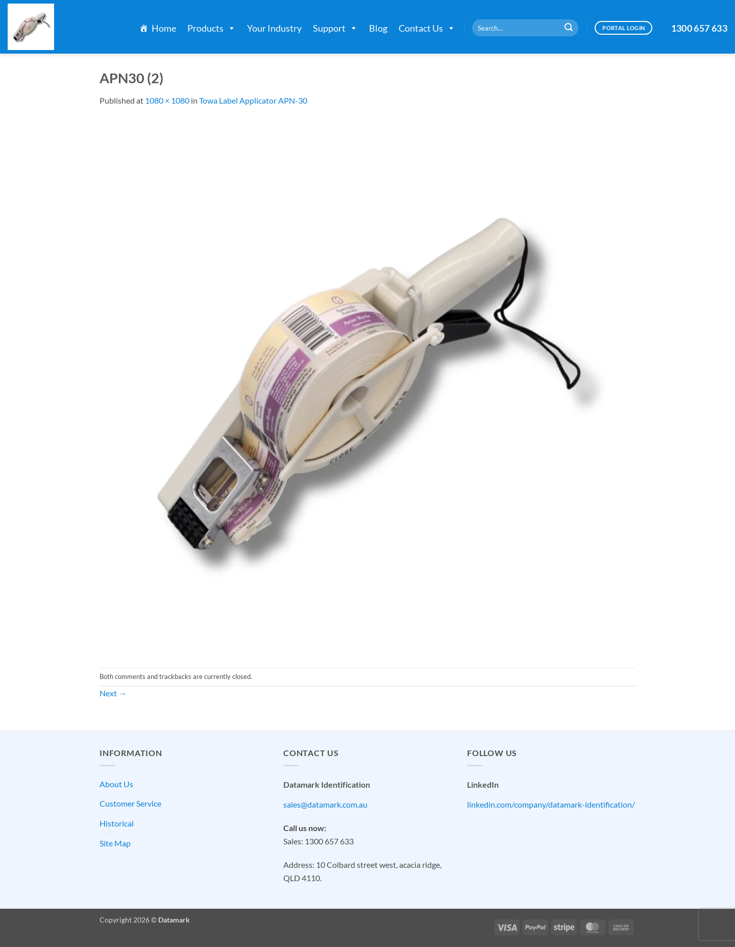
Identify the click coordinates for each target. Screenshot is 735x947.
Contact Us (427, 28)
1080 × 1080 (167, 100)
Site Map (115, 843)
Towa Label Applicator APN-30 (253, 100)
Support (335, 28)
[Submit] (568, 28)
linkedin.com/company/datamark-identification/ (551, 804)
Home (164, 28)
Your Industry (274, 28)
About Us (116, 784)
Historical (117, 823)
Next (113, 693)
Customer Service (130, 803)
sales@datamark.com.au (325, 804)
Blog (378, 28)
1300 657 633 (699, 28)
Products (211, 28)
